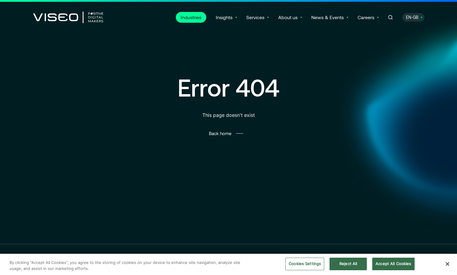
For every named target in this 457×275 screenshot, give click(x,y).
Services (255, 17)
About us (288, 17)
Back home (220, 133)
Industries (191, 17)
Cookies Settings (305, 264)
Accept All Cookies (393, 264)
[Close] (447, 264)
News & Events (327, 17)
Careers (366, 17)
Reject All (348, 264)
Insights (224, 17)
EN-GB (412, 17)
